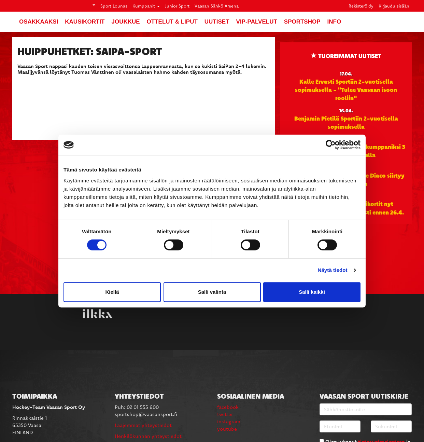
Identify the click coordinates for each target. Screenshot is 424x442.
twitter (225, 414)
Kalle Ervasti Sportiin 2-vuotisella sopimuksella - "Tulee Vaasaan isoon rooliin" (346, 90)
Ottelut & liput (172, 21)
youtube (227, 429)
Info (334, 21)
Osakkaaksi (38, 21)
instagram (228, 421)
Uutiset (216, 21)
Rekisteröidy (361, 6)
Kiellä (112, 292)
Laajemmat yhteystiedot (143, 425)
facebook (228, 407)
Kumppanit (146, 6)
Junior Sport (177, 6)
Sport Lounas (113, 6)
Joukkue (125, 21)
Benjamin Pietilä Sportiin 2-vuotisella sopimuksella (346, 122)
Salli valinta (212, 292)
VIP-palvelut (256, 21)
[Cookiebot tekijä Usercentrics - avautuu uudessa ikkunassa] (331, 145)
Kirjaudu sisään (394, 6)
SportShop (302, 21)
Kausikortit (84, 21)
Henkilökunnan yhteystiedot (148, 436)
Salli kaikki (312, 292)
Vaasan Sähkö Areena (217, 6)
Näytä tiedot (333, 270)
